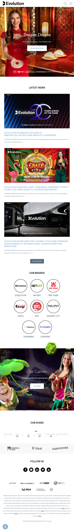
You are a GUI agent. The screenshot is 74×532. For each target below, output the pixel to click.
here (63, 508)
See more (37, 386)
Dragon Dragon (37, 48)
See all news (37, 261)
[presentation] (2, 41)
